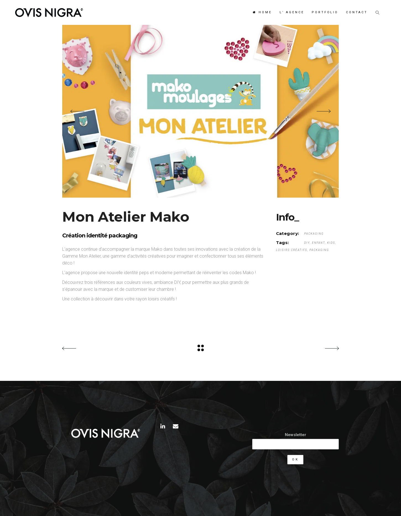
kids (331, 242)
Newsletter (295, 434)
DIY (307, 242)
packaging (319, 250)
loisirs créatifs (291, 250)
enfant (318, 242)
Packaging (314, 233)
